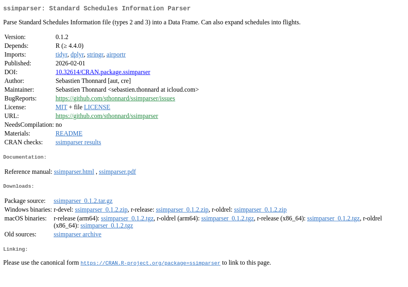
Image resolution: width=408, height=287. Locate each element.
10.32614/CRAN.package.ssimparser (102, 73)
